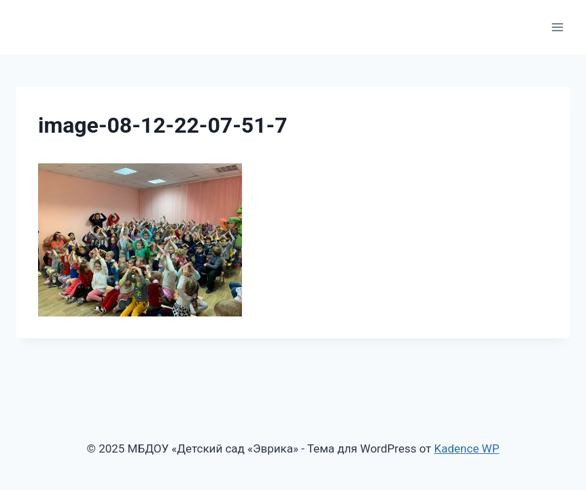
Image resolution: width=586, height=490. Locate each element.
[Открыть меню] (557, 26)
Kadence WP (467, 448)
